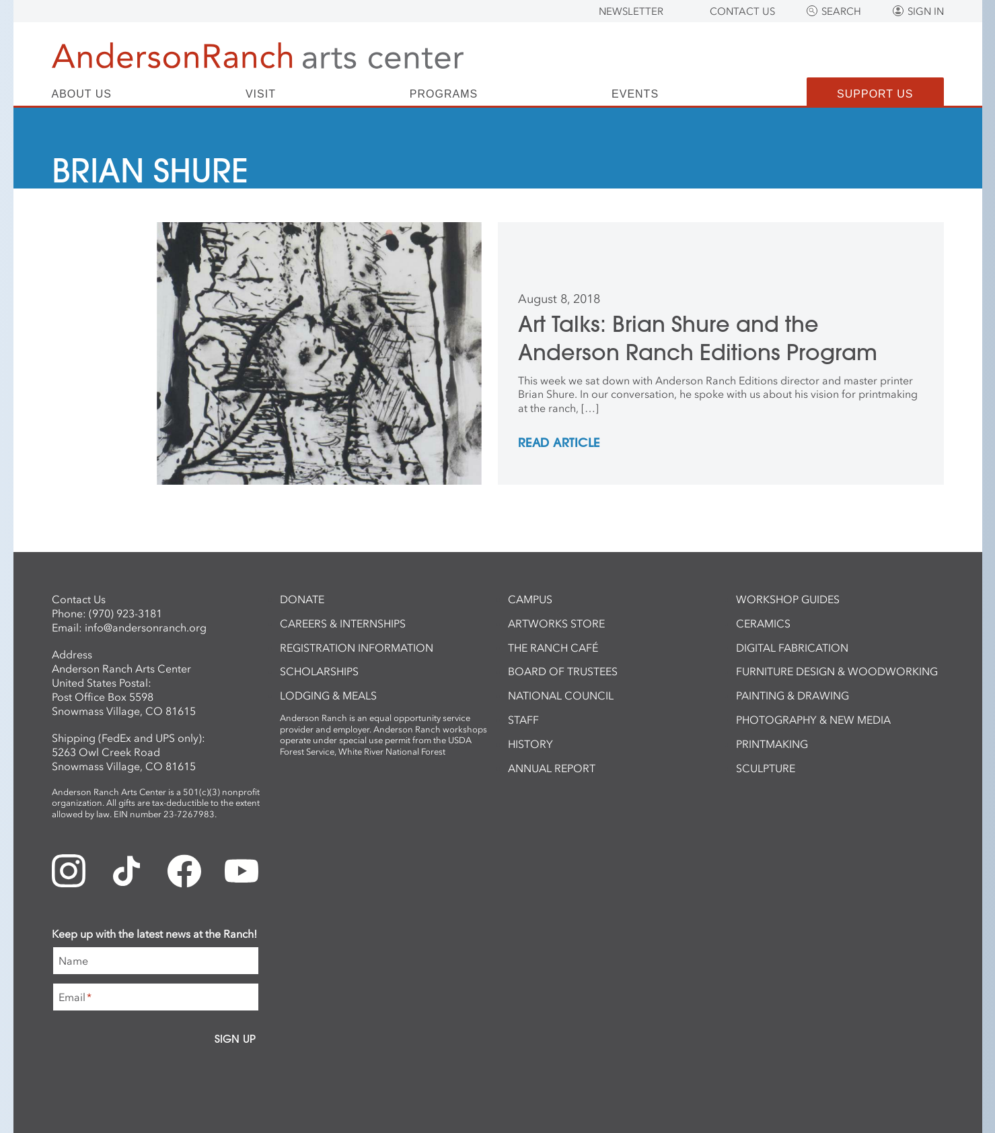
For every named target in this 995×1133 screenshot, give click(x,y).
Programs (444, 94)
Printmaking (772, 744)
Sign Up (235, 1038)
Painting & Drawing (792, 695)
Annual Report (551, 768)
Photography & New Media (813, 719)
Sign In (926, 11)
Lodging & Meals (328, 695)
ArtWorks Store (556, 623)
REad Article (559, 443)
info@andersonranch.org (146, 627)
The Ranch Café (553, 647)
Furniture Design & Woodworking (837, 671)
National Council (561, 695)
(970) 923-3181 (125, 613)
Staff (523, 719)
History (530, 744)
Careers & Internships (343, 623)
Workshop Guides (788, 599)
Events (635, 94)
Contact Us (742, 11)
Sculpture (765, 768)
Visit (261, 94)
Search (841, 11)
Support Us (875, 94)
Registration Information (356, 647)
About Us (82, 94)
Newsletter (631, 11)
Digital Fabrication (792, 647)
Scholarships (319, 671)
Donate (302, 599)
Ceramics (763, 623)
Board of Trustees (563, 671)
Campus (530, 599)
